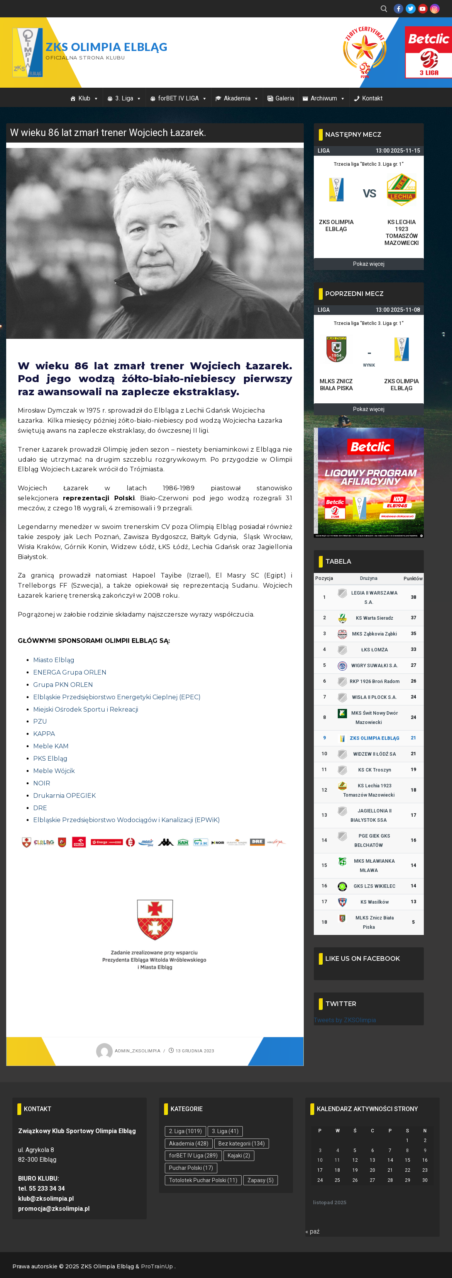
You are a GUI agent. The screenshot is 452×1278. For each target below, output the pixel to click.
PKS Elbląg (50, 758)
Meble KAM (51, 746)
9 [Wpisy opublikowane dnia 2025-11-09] (425, 1150)
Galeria (285, 98)
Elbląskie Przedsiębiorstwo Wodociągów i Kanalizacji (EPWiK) (126, 820)
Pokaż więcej (368, 264)
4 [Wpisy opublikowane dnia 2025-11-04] (337, 1150)
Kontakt (372, 98)
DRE (40, 808)
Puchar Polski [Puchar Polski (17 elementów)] (191, 1168)
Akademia (241, 98)
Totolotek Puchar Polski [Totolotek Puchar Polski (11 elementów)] (203, 1180)
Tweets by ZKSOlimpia (345, 1020)
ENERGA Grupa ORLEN (70, 672)
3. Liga (128, 98)
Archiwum (328, 98)
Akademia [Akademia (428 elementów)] (188, 1143)
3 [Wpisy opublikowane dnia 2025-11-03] (320, 1150)
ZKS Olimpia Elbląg (107, 47)
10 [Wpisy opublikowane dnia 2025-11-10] (320, 1160)
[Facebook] (398, 9)
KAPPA (44, 734)
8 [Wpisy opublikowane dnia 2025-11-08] (407, 1150)
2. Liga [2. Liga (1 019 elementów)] (185, 1131)
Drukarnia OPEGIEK (64, 795)
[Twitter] (410, 9)
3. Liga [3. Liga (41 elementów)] (225, 1131)
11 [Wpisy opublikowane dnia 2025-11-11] (337, 1160)
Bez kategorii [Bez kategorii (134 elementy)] (241, 1143)
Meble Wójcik (54, 771)
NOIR (41, 783)
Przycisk (419, 34)
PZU (40, 721)
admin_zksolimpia (128, 1051)
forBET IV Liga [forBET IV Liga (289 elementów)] (193, 1155)
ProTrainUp (157, 1266)
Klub (88, 98)
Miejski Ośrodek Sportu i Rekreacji (85, 709)
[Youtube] (423, 9)
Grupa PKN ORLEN (63, 684)
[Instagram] (435, 9)
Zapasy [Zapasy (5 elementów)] (260, 1180)
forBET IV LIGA (182, 98)
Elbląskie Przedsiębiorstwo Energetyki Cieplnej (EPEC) (117, 697)
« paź (312, 1231)
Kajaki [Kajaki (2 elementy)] (239, 1155)
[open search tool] (384, 8)
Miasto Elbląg (53, 660)
